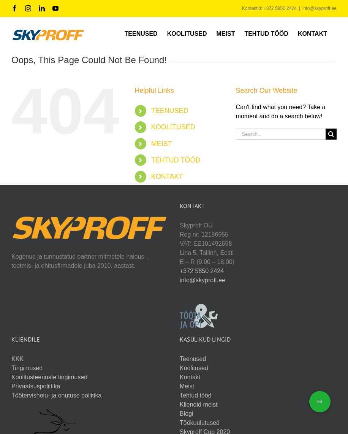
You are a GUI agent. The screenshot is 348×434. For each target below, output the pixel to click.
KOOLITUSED (173, 127)
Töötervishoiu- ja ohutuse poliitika (56, 395)
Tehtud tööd (196, 395)
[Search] (331, 134)
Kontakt (190, 377)
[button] (320, 401)
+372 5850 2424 (202, 271)
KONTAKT (167, 176)
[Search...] (281, 134)
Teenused (193, 359)
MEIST (161, 144)
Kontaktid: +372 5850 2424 (269, 8)
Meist (187, 386)
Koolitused (194, 368)
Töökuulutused (200, 423)
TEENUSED (169, 110)
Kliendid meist (199, 404)
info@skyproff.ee (319, 8)
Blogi (186, 413)
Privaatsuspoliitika (35, 386)
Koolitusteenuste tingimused (49, 377)
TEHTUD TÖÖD (176, 160)
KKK (17, 359)
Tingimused (27, 368)
